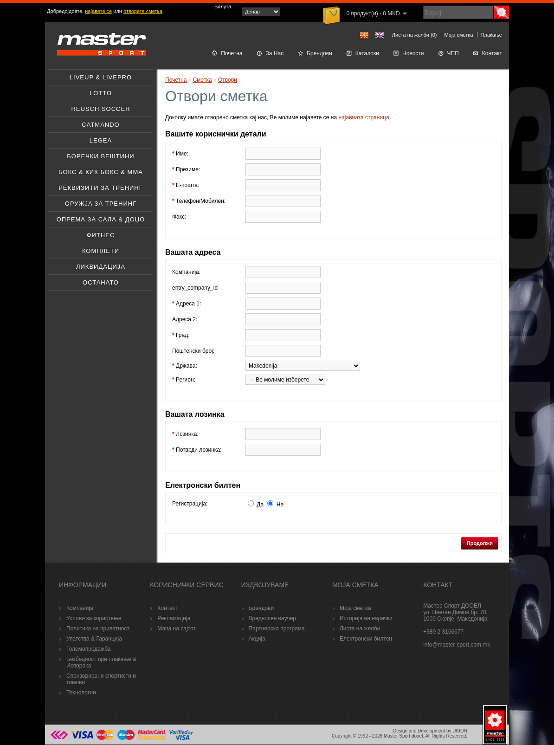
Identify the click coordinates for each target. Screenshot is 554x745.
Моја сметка (458, 35)
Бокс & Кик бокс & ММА (100, 171)
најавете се (98, 11)
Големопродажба (88, 649)
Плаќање (491, 35)
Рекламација (173, 618)
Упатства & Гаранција (94, 638)
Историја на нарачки (366, 618)
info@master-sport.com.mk (456, 644)
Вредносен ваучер (272, 618)
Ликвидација (100, 266)
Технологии (81, 692)
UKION (459, 730)
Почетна (227, 53)
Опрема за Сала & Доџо (101, 219)
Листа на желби (360, 628)
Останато (101, 282)
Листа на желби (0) (414, 35)
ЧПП (448, 53)
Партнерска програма (277, 628)
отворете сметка (142, 11)
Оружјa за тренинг (100, 203)
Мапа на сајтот (176, 628)
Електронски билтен (366, 638)
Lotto (101, 93)
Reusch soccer (100, 108)
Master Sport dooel (403, 736)
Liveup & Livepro (101, 77)
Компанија (79, 608)
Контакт (487, 53)
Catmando (100, 124)
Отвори (227, 80)
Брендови (314, 53)
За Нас (270, 53)
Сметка (202, 80)
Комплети (100, 250)
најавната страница (364, 117)
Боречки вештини (100, 156)
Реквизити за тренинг (100, 187)
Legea (101, 140)
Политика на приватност (97, 628)
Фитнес (101, 235)
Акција (257, 638)
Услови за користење (93, 618)
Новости (408, 53)
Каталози (362, 53)
